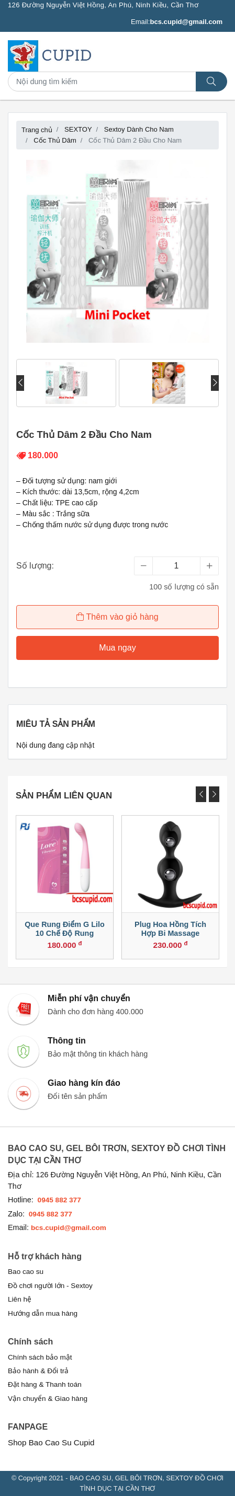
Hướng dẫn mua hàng (42, 1313)
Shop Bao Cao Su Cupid (51, 1442)
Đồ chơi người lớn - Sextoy (50, 1286)
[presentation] (20, 383)
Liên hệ (19, 1299)
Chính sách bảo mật (40, 1357)
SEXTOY (78, 129)
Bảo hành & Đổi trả (38, 1371)
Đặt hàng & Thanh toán (45, 1384)
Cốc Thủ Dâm (54, 140)
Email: (176, 22)
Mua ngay (117, 647)
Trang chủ (36, 130)
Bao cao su (25, 1271)
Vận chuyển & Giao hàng (47, 1398)
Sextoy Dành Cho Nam (139, 129)
